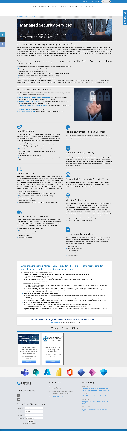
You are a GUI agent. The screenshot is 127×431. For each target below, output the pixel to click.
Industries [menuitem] (63, 6)
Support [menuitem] (84, 1)
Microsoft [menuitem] (54, 6)
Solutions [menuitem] (32, 6)
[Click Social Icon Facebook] (2, 44)
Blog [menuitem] (81, 6)
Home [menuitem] (47, 428)
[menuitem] (93, 1)
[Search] (106, 1)
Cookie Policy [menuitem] (89, 428)
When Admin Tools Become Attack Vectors (95, 394)
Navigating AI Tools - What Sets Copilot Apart (95, 401)
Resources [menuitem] (73, 6)
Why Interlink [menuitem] (89, 6)
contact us (52, 360)
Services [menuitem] (52, 428)
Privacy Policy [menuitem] (72, 428)
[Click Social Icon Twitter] (2, 39)
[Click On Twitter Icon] (18, 395)
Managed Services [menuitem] (43, 6)
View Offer (28, 360)
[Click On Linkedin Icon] (21, 395)
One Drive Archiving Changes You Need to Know (95, 408)
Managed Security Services (31, 15)
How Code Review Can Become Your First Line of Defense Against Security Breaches (95, 388)
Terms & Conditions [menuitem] (81, 428)
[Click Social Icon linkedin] (2, 34)
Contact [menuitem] (57, 428)
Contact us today (54, 322)
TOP (106, 427)
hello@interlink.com (57, 395)
